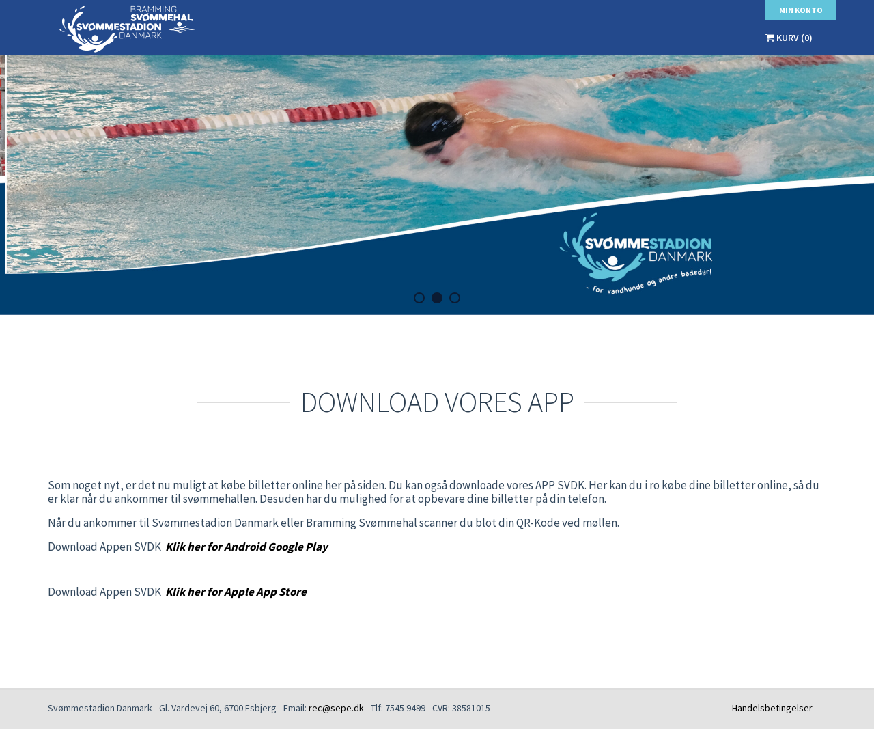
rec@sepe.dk (336, 708)
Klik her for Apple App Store (236, 591)
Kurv (789, 37)
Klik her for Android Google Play (246, 546)
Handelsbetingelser (772, 708)
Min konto (801, 10)
